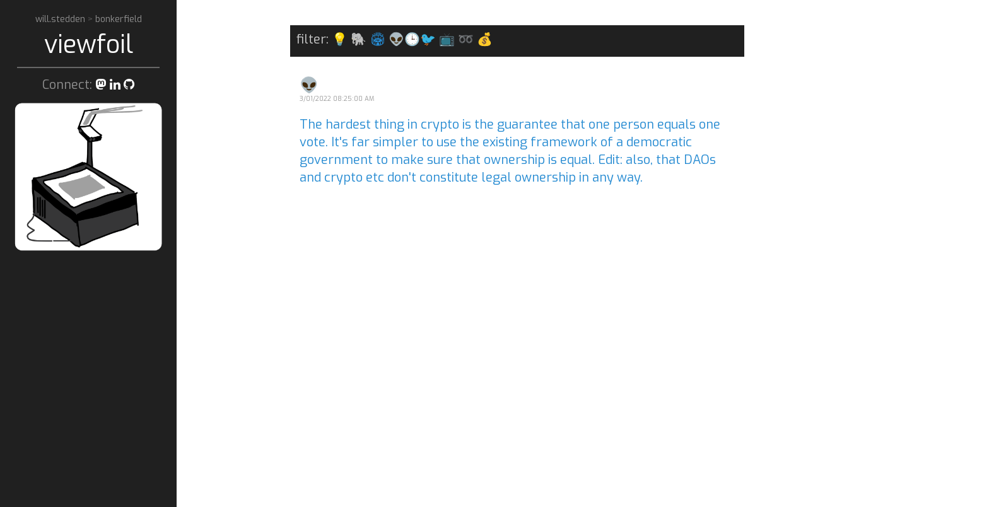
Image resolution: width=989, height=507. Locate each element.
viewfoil (88, 44)
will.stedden (61, 19)
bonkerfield (118, 19)
